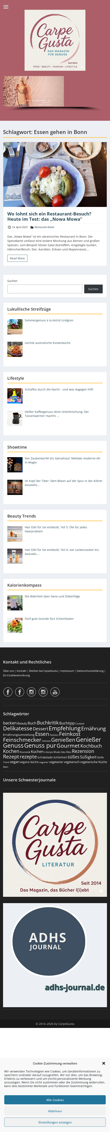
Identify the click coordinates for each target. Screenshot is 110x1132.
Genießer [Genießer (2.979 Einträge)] (88, 739)
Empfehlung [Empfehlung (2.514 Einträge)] (65, 728)
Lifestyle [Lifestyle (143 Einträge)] (48, 752)
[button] (104, 1063)
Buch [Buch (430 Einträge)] (32, 723)
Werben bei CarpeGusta (43, 671)
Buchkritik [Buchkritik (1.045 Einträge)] (48, 722)
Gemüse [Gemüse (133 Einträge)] (46, 740)
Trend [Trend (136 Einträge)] (6, 762)
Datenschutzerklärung (90, 671)
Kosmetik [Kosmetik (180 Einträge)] (25, 752)
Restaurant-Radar (44, 227)
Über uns (8, 671)
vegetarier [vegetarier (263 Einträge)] (56, 762)
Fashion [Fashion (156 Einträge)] (54, 734)
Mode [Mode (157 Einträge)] (57, 752)
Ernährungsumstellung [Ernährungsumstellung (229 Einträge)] (19, 735)
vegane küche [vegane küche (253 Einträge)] (29, 762)
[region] (55, 94)
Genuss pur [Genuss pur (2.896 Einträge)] (40, 745)
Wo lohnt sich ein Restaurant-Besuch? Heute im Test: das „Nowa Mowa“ (49, 216)
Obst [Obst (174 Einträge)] (68, 752)
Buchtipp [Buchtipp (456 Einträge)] (67, 723)
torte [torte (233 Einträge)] (100, 757)
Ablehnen (55, 1111)
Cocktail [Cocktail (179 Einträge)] (79, 723)
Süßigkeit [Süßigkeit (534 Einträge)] (88, 757)
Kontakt (21, 671)
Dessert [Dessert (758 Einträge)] (40, 729)
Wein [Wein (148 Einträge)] (5, 766)
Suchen (12, 281)
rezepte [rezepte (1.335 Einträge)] (28, 756)
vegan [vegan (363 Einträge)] (14, 761)
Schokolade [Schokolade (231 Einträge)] (45, 757)
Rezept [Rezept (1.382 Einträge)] (11, 756)
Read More (17, 258)
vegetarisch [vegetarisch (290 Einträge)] (72, 762)
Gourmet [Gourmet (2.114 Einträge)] (68, 745)
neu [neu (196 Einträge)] (63, 752)
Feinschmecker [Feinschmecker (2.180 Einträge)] (22, 739)
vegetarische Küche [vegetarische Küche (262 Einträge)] (93, 762)
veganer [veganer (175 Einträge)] (44, 762)
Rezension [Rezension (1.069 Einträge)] (83, 751)
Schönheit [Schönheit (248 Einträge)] (60, 757)
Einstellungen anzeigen (55, 1122)
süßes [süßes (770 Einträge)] (73, 757)
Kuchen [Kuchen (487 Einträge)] (37, 751)
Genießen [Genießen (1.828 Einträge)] (63, 739)
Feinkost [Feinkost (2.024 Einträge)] (70, 733)
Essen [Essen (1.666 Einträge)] (42, 733)
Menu (7, 7)
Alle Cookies (55, 1100)
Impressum (67, 671)
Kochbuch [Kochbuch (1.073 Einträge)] (91, 746)
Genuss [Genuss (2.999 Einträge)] (13, 745)
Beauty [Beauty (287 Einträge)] (22, 723)
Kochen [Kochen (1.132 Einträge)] (11, 751)
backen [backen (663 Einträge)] (10, 723)
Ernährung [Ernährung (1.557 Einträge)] (93, 728)
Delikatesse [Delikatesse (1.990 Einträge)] (17, 728)
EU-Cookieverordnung (16, 675)
